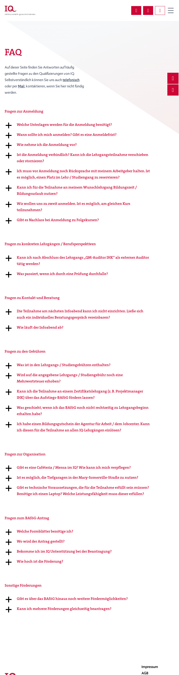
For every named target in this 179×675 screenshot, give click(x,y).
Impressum (149, 666)
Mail (21, 86)
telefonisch (71, 80)
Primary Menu (170, 10)
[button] (89, 124)
